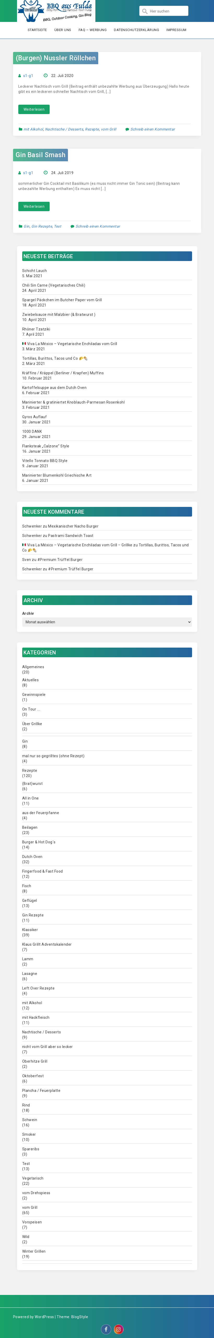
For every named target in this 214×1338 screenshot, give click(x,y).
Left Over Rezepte (38, 988)
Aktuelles (30, 680)
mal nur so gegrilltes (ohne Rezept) (53, 756)
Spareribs (30, 1149)
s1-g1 (28, 76)
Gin (27, 226)
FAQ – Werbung (93, 30)
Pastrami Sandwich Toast (71, 536)
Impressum (176, 30)
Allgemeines (33, 667)
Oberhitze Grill (35, 1061)
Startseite (37, 30)
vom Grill (108, 129)
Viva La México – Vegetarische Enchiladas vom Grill (69, 344)
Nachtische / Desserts (64, 129)
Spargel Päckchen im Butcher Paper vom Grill (62, 300)
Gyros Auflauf (34, 417)
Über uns (62, 30)
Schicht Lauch (34, 271)
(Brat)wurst (32, 784)
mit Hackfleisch (36, 1017)
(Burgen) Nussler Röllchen (56, 58)
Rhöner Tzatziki (36, 329)
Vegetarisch (33, 1178)
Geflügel (29, 900)
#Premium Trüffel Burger (60, 560)
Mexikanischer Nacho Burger (73, 526)
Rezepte (92, 129)
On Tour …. (31, 709)
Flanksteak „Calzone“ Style (46, 446)
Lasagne (29, 974)
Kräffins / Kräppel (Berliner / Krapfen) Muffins (63, 373)
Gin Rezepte (41, 226)
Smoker (29, 1134)
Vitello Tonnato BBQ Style (45, 461)
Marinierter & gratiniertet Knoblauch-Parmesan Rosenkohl (73, 402)
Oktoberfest (33, 1076)
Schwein (29, 1120)
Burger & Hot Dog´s (39, 842)
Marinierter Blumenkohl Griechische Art (57, 475)
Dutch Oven (32, 857)
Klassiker (30, 930)
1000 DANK (32, 431)
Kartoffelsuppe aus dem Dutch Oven (54, 388)
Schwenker (32, 526)
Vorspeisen (32, 1222)
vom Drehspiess (36, 1193)
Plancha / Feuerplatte (41, 1090)
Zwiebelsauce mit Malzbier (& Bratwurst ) (59, 314)
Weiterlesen (34, 109)
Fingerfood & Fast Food (42, 871)
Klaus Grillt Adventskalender (47, 944)
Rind (26, 1105)
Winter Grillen (34, 1251)
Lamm (27, 959)
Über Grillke (32, 724)
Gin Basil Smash (41, 155)
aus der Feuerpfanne (40, 813)
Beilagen (30, 827)
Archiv (28, 613)
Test (57, 226)
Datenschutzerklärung (136, 30)
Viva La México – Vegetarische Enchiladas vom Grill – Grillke (77, 545)
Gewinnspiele (34, 694)
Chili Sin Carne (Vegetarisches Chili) (53, 285)
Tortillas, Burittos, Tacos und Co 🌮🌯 (55, 358)
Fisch (26, 886)
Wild (26, 1237)
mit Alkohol (33, 129)
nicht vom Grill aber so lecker (47, 1047)
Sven (26, 560)
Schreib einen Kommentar (152, 129)
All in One (30, 798)
